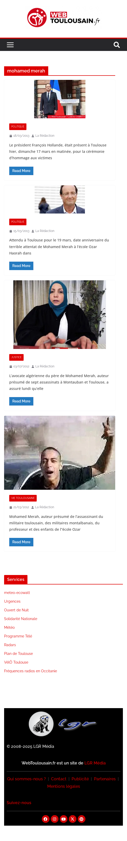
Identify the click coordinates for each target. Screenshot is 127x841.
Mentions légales (63, 786)
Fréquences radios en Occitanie (30, 671)
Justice (16, 357)
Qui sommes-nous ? (26, 778)
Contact (58, 778)
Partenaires (105, 778)
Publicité (80, 778)
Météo (9, 627)
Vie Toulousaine (23, 498)
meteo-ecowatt (17, 593)
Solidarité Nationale (20, 619)
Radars (10, 645)
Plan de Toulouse (18, 654)
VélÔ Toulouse (16, 662)
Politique (17, 126)
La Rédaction (44, 135)
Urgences (12, 601)
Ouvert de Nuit (16, 610)
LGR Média (95, 763)
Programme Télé (18, 636)
